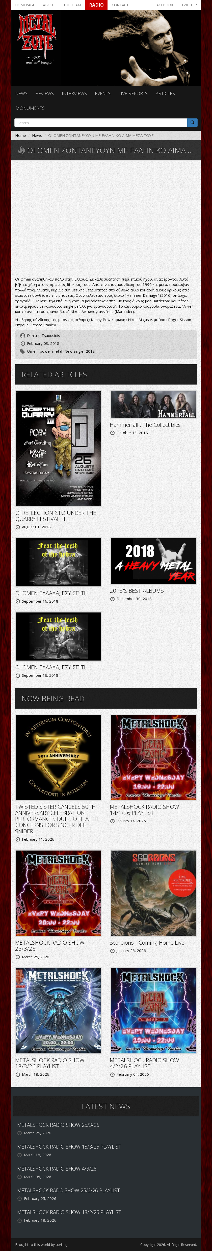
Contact (120, 5)
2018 (90, 351)
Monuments (30, 108)
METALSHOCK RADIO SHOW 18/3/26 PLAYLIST (50, 1063)
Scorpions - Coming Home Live (147, 942)
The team (72, 5)
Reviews (45, 93)
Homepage (25, 5)
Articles (165, 93)
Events (103, 93)
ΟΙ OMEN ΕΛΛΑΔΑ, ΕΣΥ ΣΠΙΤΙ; (51, 593)
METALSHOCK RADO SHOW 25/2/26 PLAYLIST (68, 1190)
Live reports (133, 93)
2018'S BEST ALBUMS (137, 590)
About (49, 5)
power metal (51, 351)
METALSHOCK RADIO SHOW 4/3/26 (56, 1168)
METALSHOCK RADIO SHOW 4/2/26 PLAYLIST (144, 1063)
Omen (32, 351)
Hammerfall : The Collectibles (145, 424)
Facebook (163, 5)
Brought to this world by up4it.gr (41, 1244)
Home (20, 135)
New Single (74, 351)
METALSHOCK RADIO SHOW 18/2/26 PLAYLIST (69, 1212)
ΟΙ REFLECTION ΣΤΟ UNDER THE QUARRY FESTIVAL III (55, 515)
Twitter (189, 5)
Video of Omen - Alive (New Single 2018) (106, 219)
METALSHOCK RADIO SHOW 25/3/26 (50, 945)
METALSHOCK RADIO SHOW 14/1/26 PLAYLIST (144, 809)
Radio (96, 5)
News (21, 93)
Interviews (74, 93)
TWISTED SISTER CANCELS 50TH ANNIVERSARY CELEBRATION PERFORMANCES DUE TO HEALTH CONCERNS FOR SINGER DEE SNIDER (56, 819)
